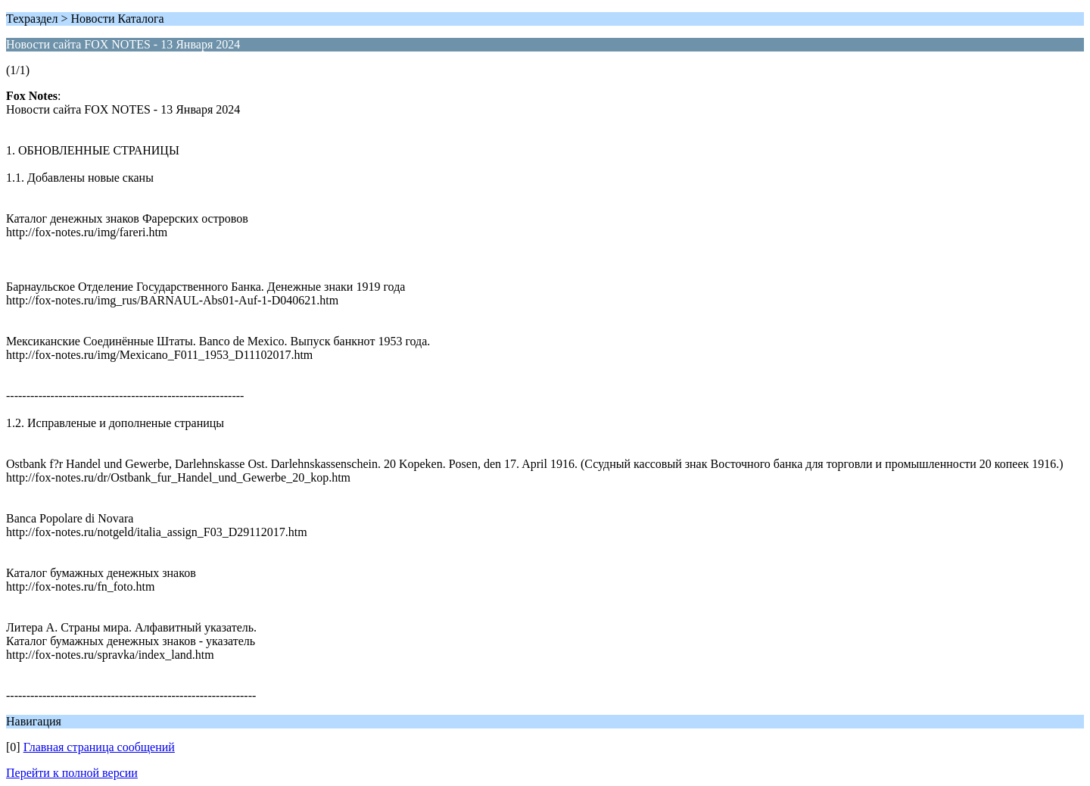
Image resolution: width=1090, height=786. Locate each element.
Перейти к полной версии (72, 772)
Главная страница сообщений (99, 747)
